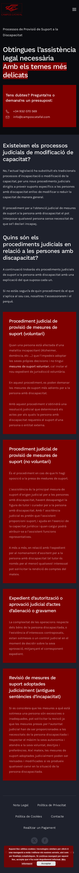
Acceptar (46, 863)
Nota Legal (20, 805)
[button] (74, 9)
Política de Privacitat (51, 805)
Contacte (57, 816)
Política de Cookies (28, 816)
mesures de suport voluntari (29, 366)
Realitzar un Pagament (39, 828)
